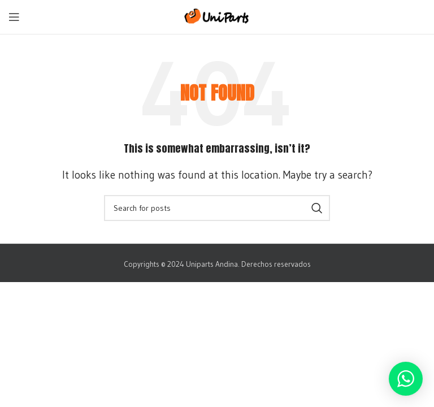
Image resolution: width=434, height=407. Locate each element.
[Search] (217, 208)
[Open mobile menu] (14, 17)
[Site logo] (217, 15)
